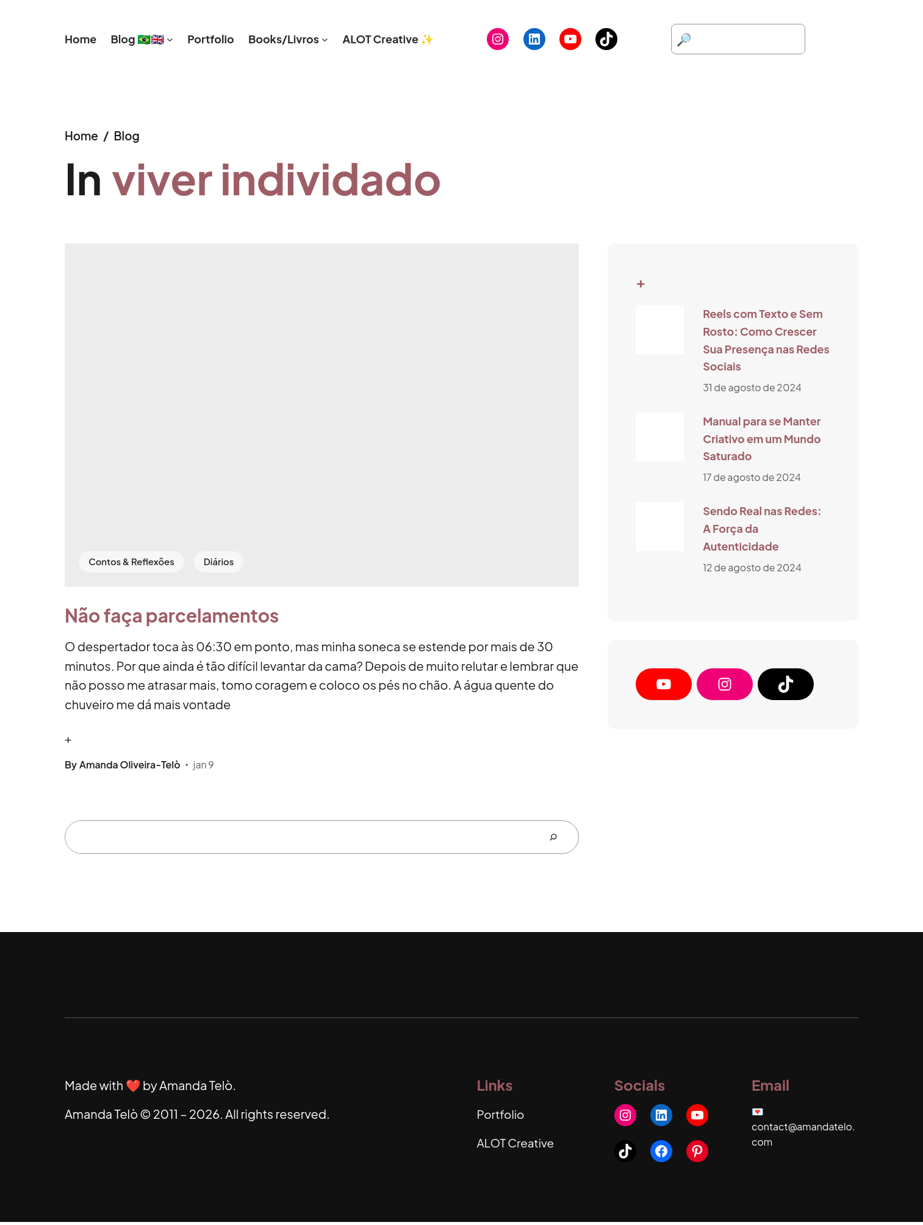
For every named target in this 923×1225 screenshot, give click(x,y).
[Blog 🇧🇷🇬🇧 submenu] (170, 39)
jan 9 (203, 767)
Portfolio (502, 1116)
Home (82, 135)
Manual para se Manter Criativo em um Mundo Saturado (762, 438)
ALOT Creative (517, 1146)
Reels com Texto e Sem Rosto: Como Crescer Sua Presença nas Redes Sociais (766, 339)
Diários (225, 561)
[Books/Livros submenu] (324, 39)
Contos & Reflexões (134, 561)
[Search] (558, 839)
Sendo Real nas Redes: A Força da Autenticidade (762, 528)
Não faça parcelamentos (172, 617)
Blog (129, 135)
